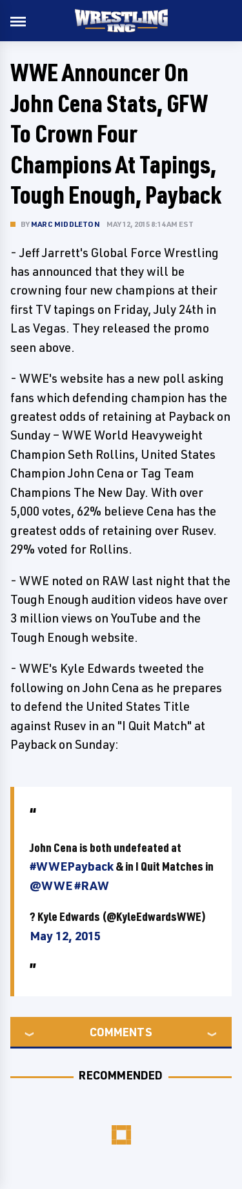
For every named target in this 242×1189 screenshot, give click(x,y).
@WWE (51, 885)
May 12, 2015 (65, 935)
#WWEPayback (72, 866)
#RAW (91, 885)
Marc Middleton (65, 224)
